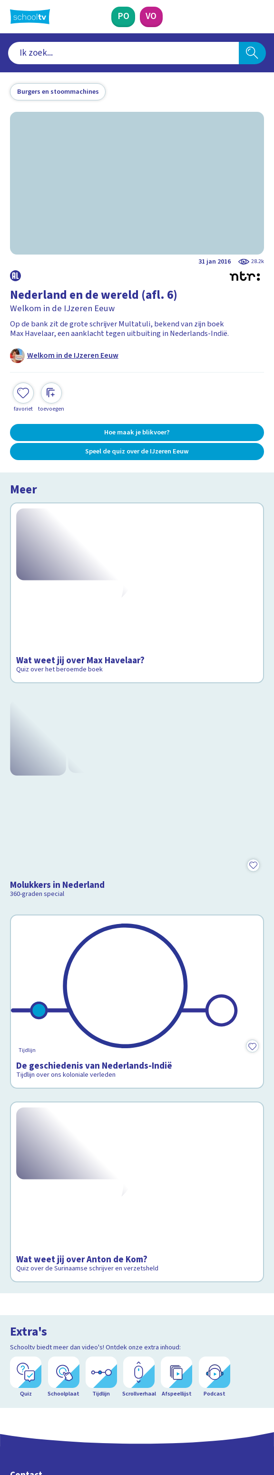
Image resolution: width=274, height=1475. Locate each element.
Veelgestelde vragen (52, 1232)
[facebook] (14, 1399)
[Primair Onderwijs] (123, 17)
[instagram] (35, 1399)
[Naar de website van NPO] (258, 17)
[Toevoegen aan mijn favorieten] (23, 398)
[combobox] (123, 53)
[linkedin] (56, 1399)
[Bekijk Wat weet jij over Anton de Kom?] (137, 991)
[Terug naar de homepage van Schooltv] (30, 16)
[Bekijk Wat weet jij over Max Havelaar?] (137, 573)
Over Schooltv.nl (43, 1245)
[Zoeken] (252, 53)
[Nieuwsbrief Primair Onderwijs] (89, 1327)
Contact (26, 1219)
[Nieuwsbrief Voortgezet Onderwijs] (185, 1327)
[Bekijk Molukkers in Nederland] (137, 727)
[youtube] (77, 1399)
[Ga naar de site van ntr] (228, 1421)
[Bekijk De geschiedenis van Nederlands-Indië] (137, 859)
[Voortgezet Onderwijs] (151, 17)
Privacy (24, 1259)
